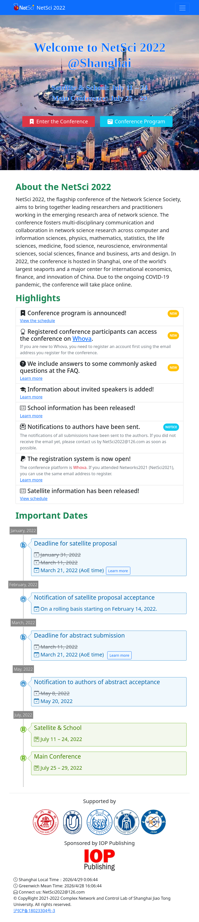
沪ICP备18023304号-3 (34, 910)
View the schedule (37, 320)
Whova (82, 339)
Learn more (31, 378)
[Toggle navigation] (182, 8)
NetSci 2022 (39, 7)
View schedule (33, 498)
